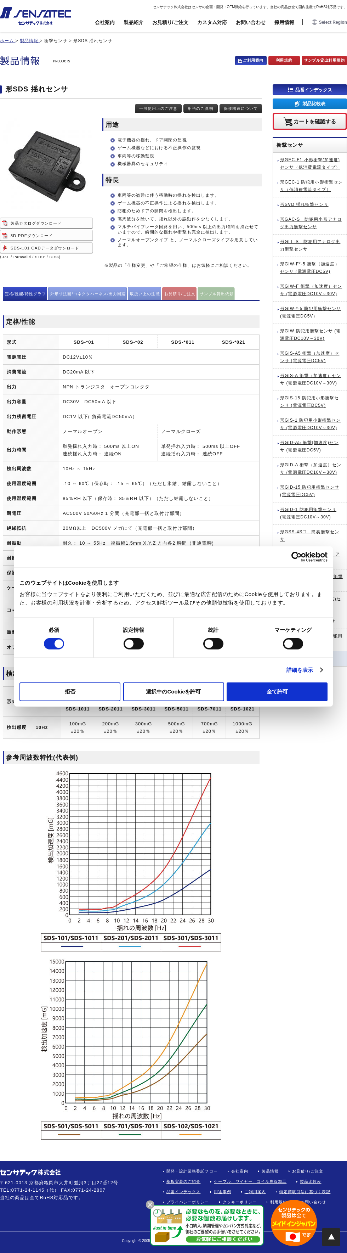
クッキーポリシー (240, 1202)
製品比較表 (313, 103)
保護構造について (241, 108)
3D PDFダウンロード (32, 236)
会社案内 (105, 22)
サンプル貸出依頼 (217, 294)
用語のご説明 (200, 108)
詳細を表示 (299, 670)
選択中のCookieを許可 (173, 691)
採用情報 (284, 22)
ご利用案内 (253, 60)
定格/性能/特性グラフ (25, 294)
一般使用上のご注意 (158, 108)
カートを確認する (315, 121)
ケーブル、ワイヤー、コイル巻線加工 (250, 1181)
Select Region (329, 22)
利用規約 (284, 60)
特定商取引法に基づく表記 (305, 1192)
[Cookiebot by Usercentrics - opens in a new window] (297, 557)
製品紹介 (133, 22)
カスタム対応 (212, 22)
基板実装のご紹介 (183, 1181)
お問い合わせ (251, 22)
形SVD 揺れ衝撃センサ (304, 204)
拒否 (70, 691)
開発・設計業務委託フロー (192, 1171)
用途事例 (222, 1192)
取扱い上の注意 (145, 294)
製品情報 (270, 1171)
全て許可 (277, 691)
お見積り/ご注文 (170, 22)
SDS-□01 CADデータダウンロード (45, 248)
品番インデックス (313, 89)
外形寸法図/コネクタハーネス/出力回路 (88, 294)
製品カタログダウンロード (36, 223)
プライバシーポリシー (187, 1202)
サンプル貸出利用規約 (324, 60)
